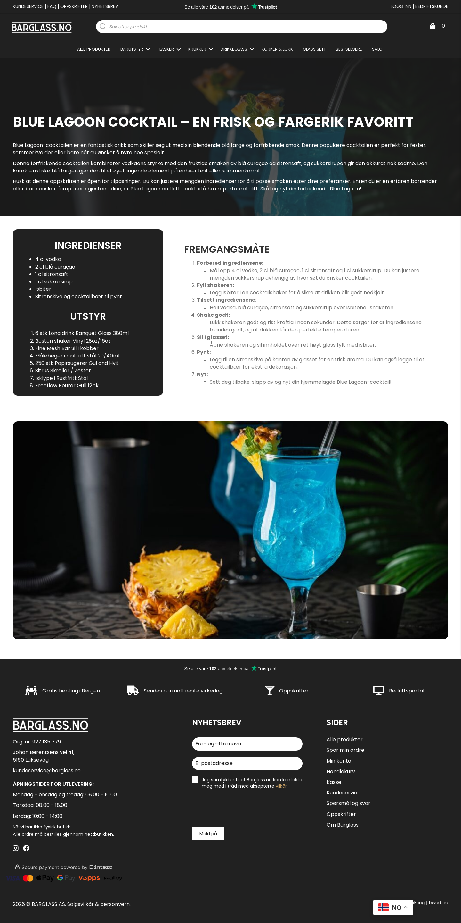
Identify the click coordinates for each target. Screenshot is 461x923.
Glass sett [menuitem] (314, 49)
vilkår (281, 786)
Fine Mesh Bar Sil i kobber (67, 348)
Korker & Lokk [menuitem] (277, 49)
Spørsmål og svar (348, 803)
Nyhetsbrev (105, 6)
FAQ (51, 6)
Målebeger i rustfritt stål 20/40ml (77, 355)
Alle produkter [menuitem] (93, 49)
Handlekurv (341, 771)
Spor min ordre (345, 750)
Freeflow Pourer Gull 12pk (67, 385)
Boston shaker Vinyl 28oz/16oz (73, 341)
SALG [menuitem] (377, 49)
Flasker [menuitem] (166, 49)
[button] (147, 49)
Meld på (208, 833)
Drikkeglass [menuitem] (234, 49)
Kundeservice (28, 6)
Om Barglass (343, 824)
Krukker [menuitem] (197, 49)
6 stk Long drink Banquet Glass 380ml (82, 333)
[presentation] (240, 808)
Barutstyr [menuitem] (131, 49)
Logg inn (401, 6)
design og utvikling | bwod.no (415, 902)
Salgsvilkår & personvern (98, 904)
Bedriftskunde (431, 6)
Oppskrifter (74, 6)
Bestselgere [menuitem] (349, 49)
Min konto (339, 761)
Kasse (334, 782)
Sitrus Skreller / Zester (63, 370)
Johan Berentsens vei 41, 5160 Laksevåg (43, 756)
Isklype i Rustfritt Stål (61, 378)
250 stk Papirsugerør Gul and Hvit (77, 363)
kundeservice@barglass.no (47, 770)
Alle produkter (345, 739)
